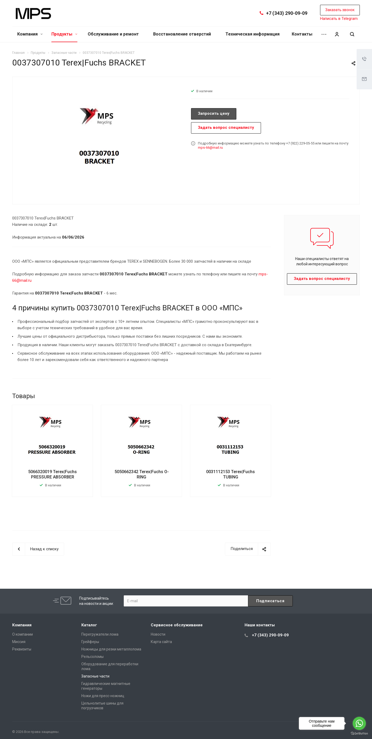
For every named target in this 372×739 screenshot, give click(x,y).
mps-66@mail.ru (210, 147)
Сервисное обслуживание (177, 625)
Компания (30, 34)
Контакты (302, 34)
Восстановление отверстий (182, 34)
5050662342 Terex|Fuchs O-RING (141, 474)
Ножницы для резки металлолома (111, 649)
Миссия (18, 642)
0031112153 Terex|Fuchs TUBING (230, 474)
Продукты (64, 34)
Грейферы (90, 642)
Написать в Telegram (339, 18)
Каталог (89, 625)
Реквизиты (21, 649)
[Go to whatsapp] (359, 723)
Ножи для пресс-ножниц (102, 696)
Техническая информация (252, 34)
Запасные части (95, 676)
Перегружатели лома (99, 634)
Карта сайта (161, 642)
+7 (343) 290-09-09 (286, 13)
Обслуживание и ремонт (113, 34)
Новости (158, 634)
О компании (22, 634)
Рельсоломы (92, 656)
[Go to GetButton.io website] (359, 733)
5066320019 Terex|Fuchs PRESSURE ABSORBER (52, 474)
